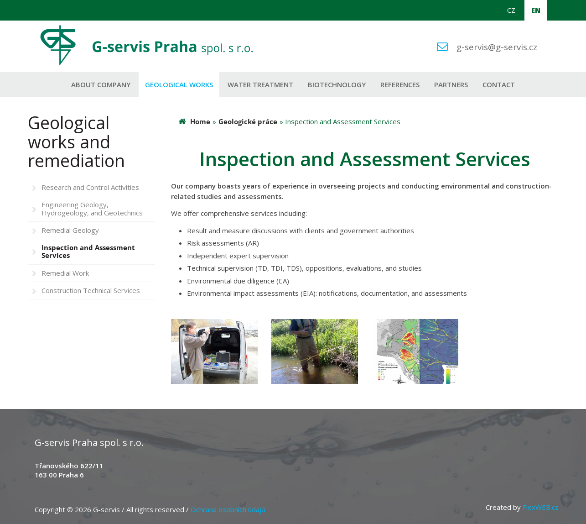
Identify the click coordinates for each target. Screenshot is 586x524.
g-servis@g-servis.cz (496, 46)
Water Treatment (260, 84)
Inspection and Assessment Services (88, 251)
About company (100, 84)
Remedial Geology (70, 230)
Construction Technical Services (90, 290)
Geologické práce (247, 121)
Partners (451, 84)
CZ (511, 10)
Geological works (179, 84)
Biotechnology (337, 84)
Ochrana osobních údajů (228, 509)
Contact (498, 84)
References (400, 84)
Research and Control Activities (90, 187)
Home (200, 121)
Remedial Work (65, 273)
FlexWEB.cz (541, 507)
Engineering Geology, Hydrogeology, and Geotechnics (92, 208)
